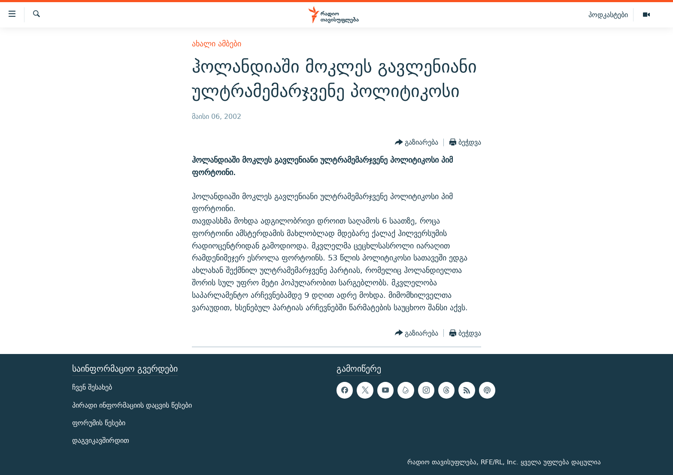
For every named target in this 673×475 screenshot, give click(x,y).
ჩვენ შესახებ (92, 387)
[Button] (417, 142)
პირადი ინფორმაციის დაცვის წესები (132, 405)
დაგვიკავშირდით (100, 440)
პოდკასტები (608, 15)
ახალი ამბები (216, 43)
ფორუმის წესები (98, 423)
